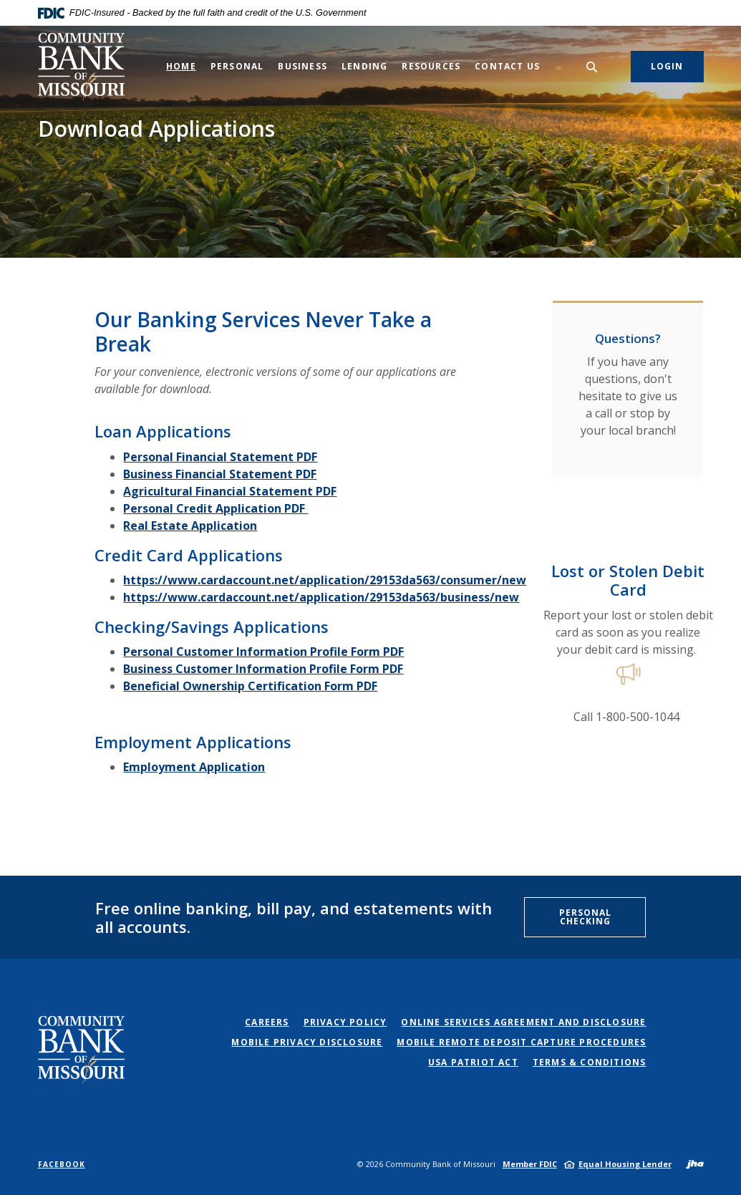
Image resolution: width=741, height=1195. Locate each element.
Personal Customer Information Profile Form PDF (263, 651)
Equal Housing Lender (625, 1163)
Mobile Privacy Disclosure (306, 1042)
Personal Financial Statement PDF (220, 457)
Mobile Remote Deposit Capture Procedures (521, 1042)
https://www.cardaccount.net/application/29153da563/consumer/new (324, 580)
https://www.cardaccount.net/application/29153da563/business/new (321, 597)
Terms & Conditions (589, 1062)
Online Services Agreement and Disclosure (523, 1022)
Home (181, 66)
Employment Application (194, 767)
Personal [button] (237, 66)
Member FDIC (530, 1163)
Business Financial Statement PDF (219, 474)
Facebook (61, 1164)
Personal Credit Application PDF (215, 508)
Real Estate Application (190, 525)
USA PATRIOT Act (473, 1062)
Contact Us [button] (507, 66)
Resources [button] (431, 66)
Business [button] (302, 66)
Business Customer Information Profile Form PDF (263, 669)
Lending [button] (364, 66)
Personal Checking (585, 916)
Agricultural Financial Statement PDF (229, 491)
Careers (267, 1022)
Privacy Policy (345, 1022)
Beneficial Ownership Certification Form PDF (250, 686)
